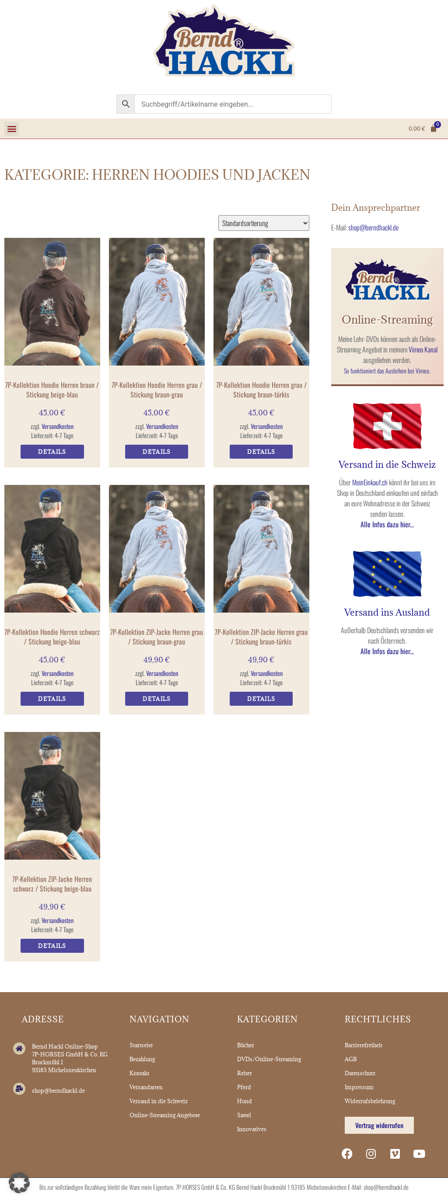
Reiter (244, 1073)
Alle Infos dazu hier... (387, 524)
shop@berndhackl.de (373, 227)
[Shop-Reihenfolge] (263, 223)
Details (52, 451)
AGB (351, 1059)
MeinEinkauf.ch (370, 482)
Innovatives (251, 1128)
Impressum (359, 1087)
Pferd (244, 1087)
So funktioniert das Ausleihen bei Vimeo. (387, 370)
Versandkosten (58, 426)
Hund (244, 1100)
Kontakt (139, 1073)
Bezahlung (142, 1059)
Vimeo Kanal (423, 349)
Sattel (244, 1114)
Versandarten (146, 1087)
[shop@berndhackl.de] (19, 1089)
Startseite (141, 1045)
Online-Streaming (387, 319)
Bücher (245, 1045)
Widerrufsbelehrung (370, 1100)
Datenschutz (360, 1073)
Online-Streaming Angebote (165, 1114)
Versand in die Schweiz (387, 464)
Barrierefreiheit (363, 1045)
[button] (11, 129)
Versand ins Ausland (387, 612)
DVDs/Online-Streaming (269, 1059)
